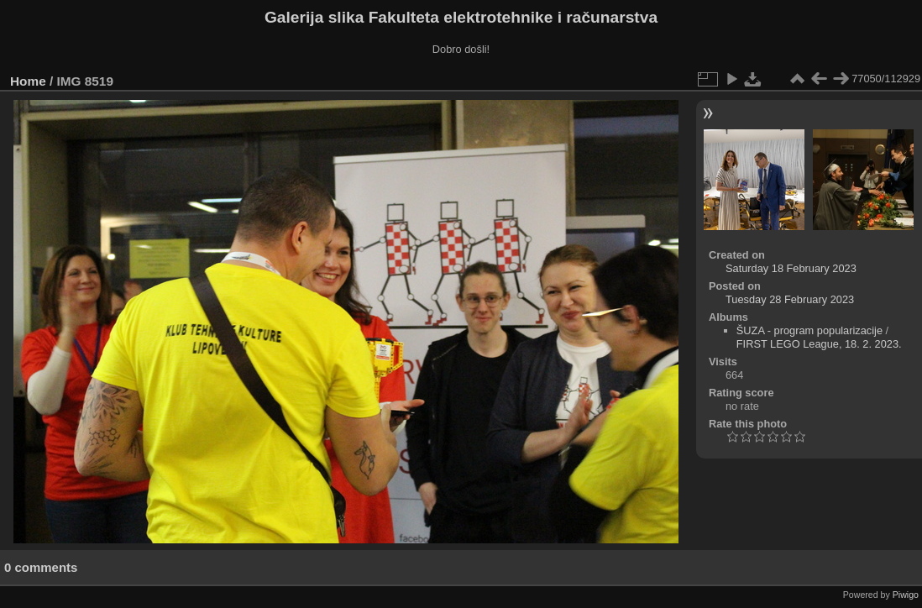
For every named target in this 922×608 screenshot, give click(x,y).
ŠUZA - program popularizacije (809, 330)
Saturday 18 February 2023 (791, 268)
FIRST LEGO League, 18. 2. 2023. (819, 344)
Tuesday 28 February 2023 (790, 299)
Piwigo (906, 595)
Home (28, 81)
